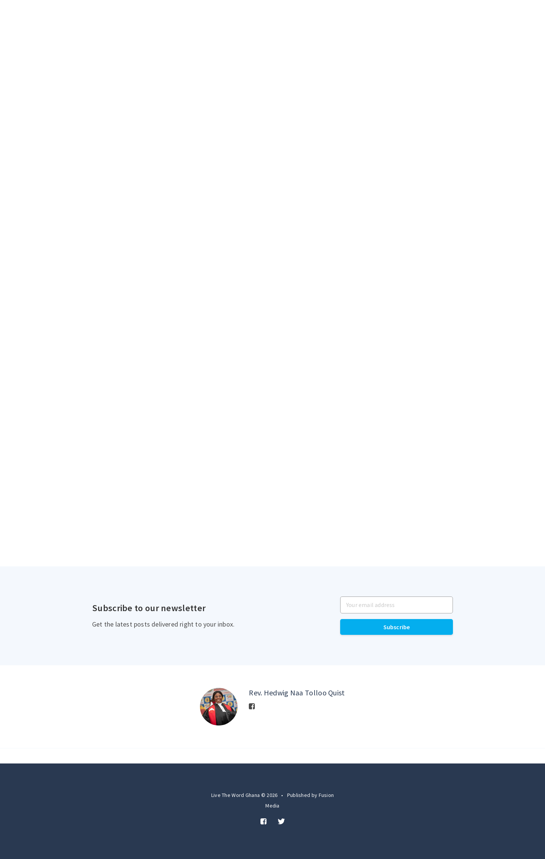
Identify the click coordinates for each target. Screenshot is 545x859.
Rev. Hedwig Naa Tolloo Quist (297, 692)
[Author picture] (219, 706)
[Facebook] (252, 706)
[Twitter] (281, 821)
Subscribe (396, 627)
